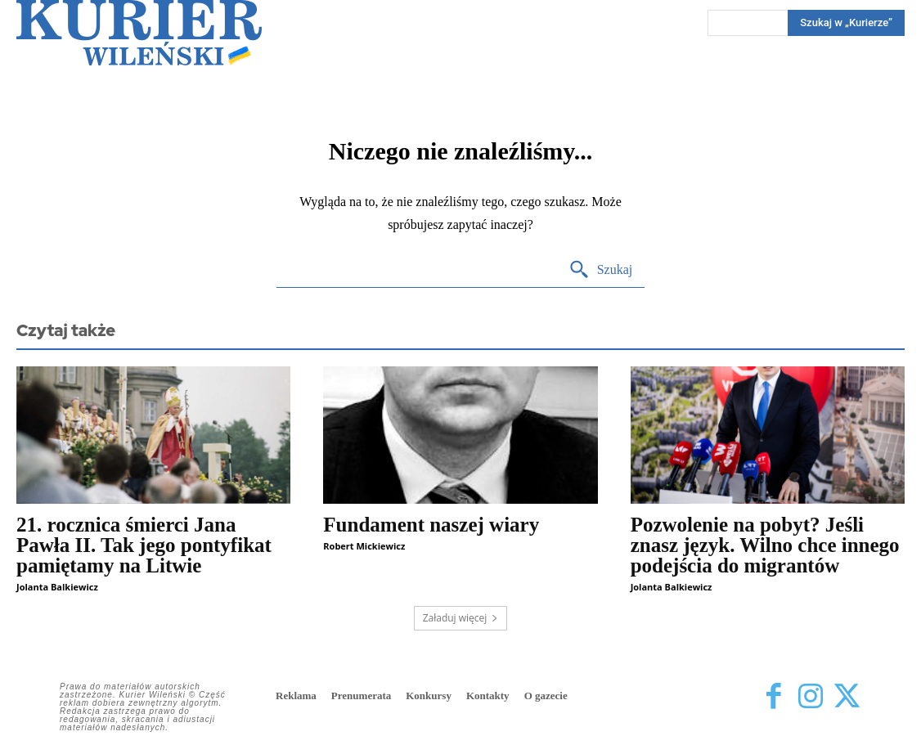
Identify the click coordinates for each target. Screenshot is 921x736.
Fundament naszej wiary (431, 525)
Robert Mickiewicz (364, 546)
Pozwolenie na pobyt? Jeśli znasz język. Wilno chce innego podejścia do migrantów (765, 545)
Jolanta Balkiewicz (57, 587)
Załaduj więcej (461, 618)
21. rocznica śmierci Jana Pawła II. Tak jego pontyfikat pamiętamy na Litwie (144, 545)
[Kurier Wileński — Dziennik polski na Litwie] (139, 32)
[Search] (600, 270)
